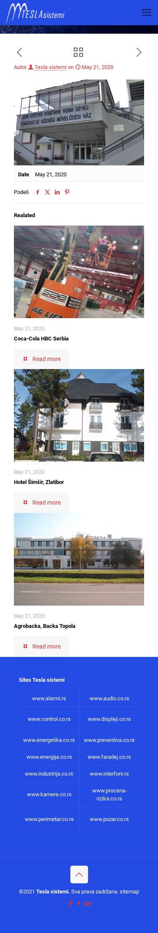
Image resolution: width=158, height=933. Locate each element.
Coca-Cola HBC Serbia (41, 338)
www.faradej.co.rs (109, 757)
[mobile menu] (146, 12)
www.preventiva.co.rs (109, 740)
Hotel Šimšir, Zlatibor (39, 482)
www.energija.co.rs (49, 757)
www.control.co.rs (49, 719)
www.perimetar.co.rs (49, 819)
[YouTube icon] (79, 903)
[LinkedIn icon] (88, 903)
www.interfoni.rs (109, 774)
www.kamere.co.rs (49, 794)
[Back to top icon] (79, 874)
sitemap (129, 891)
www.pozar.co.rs (109, 819)
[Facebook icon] (70, 903)
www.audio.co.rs (109, 698)
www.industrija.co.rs (49, 774)
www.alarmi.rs (49, 698)
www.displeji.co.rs (109, 719)
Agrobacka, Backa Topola (44, 626)
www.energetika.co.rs (49, 740)
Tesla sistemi (51, 67)
